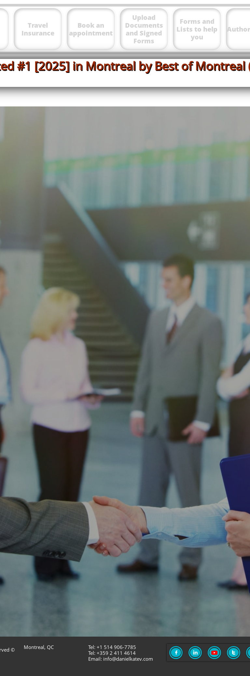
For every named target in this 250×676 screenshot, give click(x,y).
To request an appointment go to (82, 526)
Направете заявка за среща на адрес (83, 542)
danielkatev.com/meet (178, 319)
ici (210, 288)
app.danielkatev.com (145, 193)
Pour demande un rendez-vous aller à (83, 558)
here (211, 241)
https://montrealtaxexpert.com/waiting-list (164, 459)
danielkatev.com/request (169, 526)
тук (205, 265)
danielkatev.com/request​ (177, 558)
